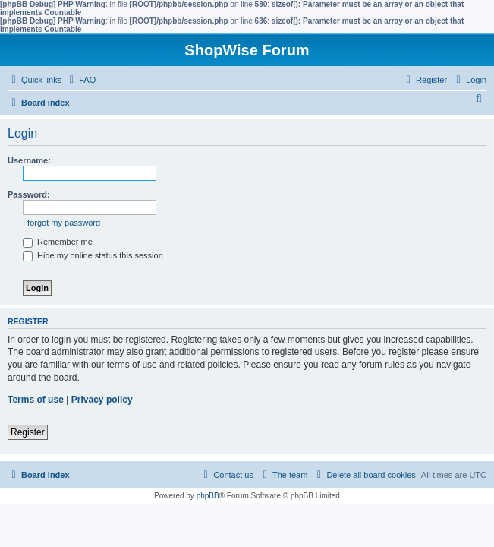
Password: (29, 194)
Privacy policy (102, 399)
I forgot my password (61, 222)
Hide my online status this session (93, 255)
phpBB (208, 496)
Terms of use (36, 399)
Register (28, 432)
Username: (29, 160)
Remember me (58, 241)
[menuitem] (80, 80)
